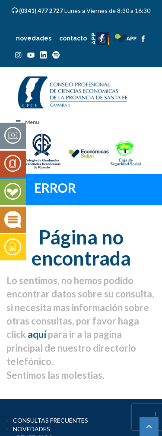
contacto (73, 38)
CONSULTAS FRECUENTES (50, 420)
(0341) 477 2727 (41, 10)
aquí (37, 334)
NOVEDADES (31, 429)
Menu (27, 122)
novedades (33, 38)
